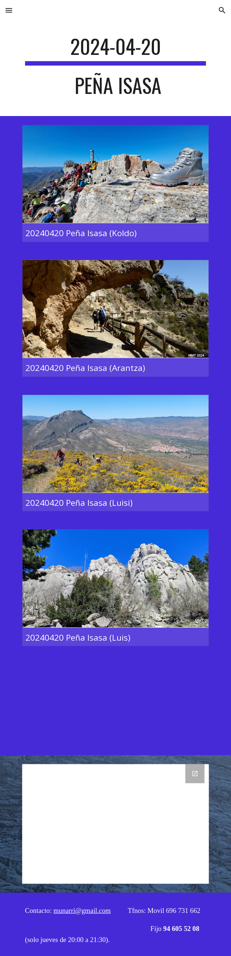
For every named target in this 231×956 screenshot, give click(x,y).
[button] (9, 10)
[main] (115, 69)
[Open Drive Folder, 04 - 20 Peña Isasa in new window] (194, 773)
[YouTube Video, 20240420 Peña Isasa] (115, 705)
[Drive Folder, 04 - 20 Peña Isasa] (115, 824)
